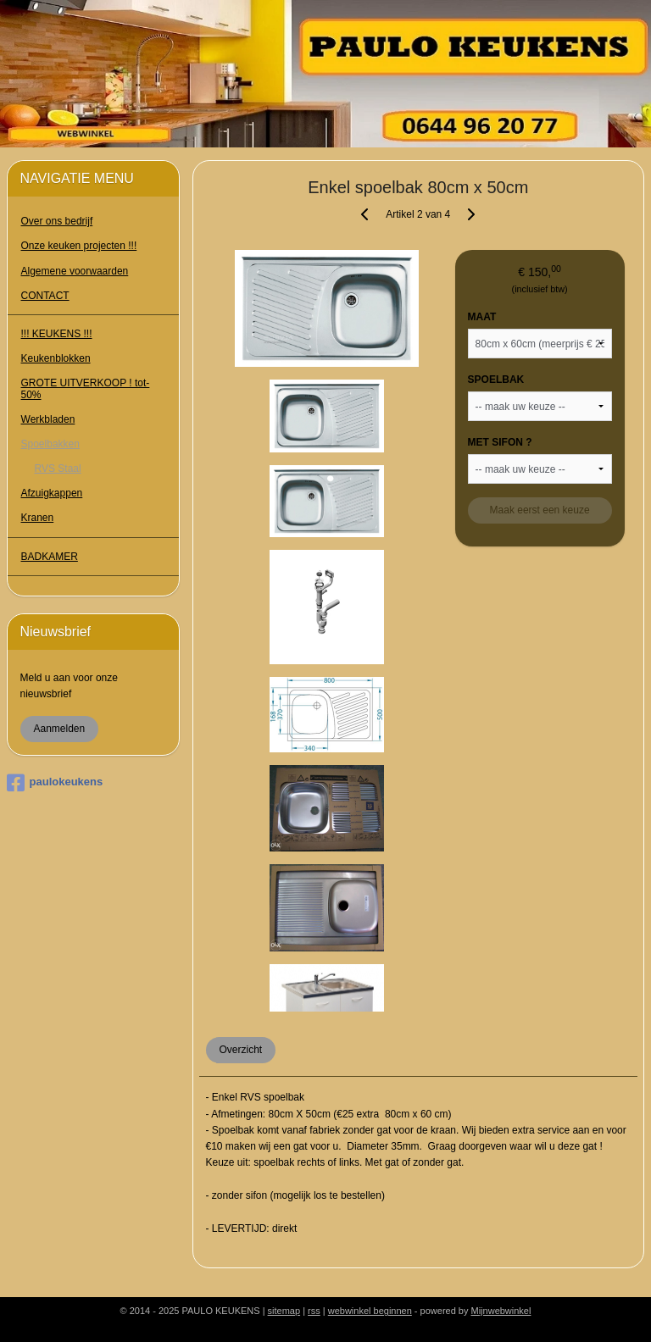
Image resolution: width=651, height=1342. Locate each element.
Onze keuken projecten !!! (79, 246)
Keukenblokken (56, 358)
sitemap (284, 1311)
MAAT (482, 317)
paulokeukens (55, 783)
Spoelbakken (50, 444)
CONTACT (45, 296)
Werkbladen (48, 419)
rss (314, 1311)
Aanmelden (60, 729)
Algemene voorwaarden (75, 271)
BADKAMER (49, 557)
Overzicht (241, 1050)
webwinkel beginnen (370, 1311)
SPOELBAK (496, 379)
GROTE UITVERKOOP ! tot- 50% (85, 388)
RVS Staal (58, 468)
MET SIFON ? (500, 442)
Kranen (37, 518)
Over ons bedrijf (57, 221)
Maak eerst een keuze (540, 510)
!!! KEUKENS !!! (56, 334)
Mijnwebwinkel (501, 1311)
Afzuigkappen (52, 493)
